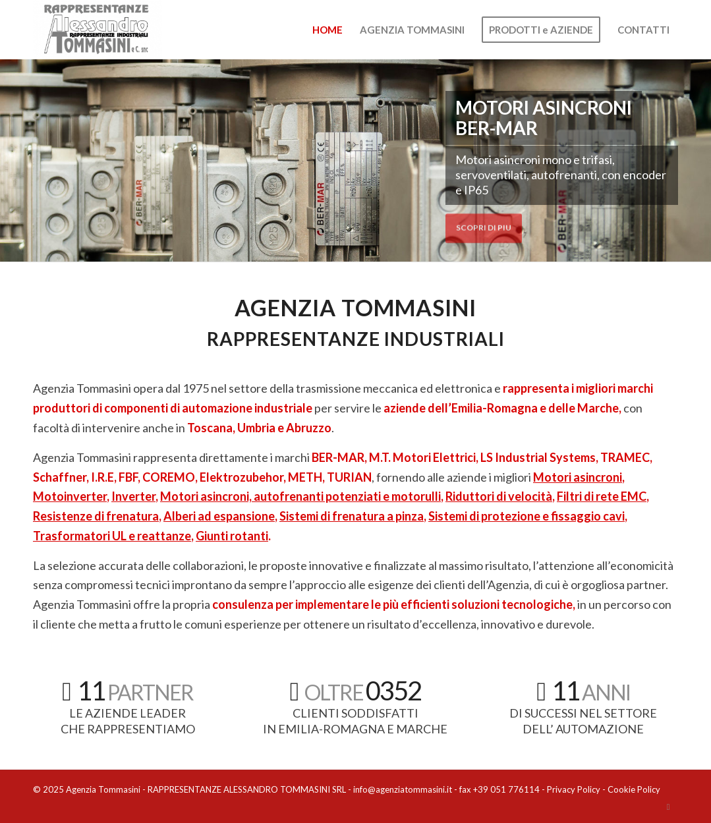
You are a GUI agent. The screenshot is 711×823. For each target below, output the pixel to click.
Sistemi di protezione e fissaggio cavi (526, 516)
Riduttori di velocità (498, 496)
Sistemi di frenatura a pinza (351, 516)
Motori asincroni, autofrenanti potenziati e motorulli (300, 496)
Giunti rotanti (232, 535)
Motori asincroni (577, 477)
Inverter (133, 496)
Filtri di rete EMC (601, 496)
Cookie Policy (634, 789)
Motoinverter (70, 496)
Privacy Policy (573, 789)
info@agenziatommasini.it (402, 789)
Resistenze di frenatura (96, 516)
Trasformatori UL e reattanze (112, 535)
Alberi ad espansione (219, 516)
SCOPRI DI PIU (483, 225)
